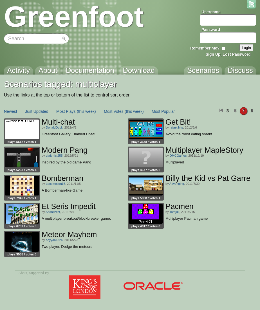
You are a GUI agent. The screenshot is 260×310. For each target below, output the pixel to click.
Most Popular (163, 111)
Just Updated (36, 111)
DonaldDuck (54, 127)
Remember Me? (204, 48)
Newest (10, 111)
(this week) (86, 111)
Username (211, 12)
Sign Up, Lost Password (228, 54)
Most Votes (113, 111)
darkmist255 (54, 155)
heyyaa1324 (54, 240)
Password (210, 29)
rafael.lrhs (176, 127)
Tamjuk (174, 212)
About (22, 273)
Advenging (176, 183)
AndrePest (53, 212)
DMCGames (178, 155)
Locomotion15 (55, 183)
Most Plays (65, 111)
